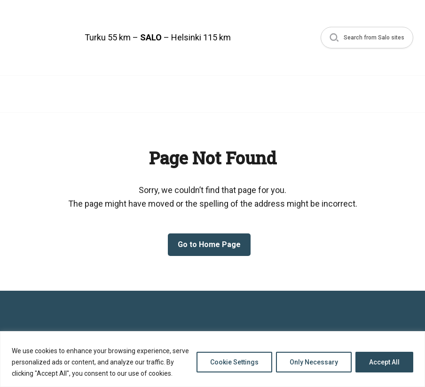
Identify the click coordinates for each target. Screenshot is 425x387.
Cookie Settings (234, 362)
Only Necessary (314, 362)
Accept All (384, 362)
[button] (365, 38)
